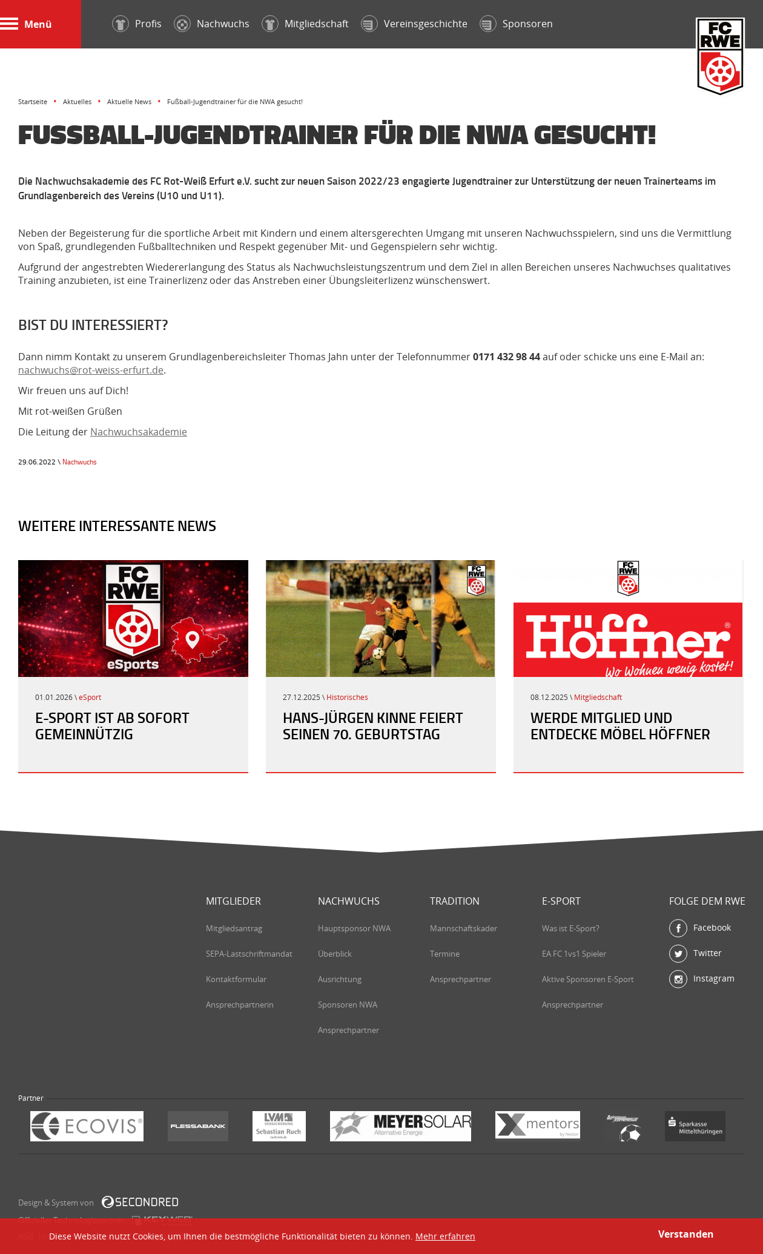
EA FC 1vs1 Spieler (574, 953)
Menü (26, 24)
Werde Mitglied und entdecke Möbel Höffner (620, 725)
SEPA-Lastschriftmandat (249, 953)
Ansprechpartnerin (240, 1004)
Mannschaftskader (463, 928)
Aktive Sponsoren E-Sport (588, 979)
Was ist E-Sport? (571, 928)
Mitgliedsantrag (234, 928)
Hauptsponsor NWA (354, 928)
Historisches (347, 697)
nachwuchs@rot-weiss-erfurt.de (91, 370)
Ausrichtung (340, 979)
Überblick (335, 953)
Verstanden (686, 1234)
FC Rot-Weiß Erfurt (721, 58)
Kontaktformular (236, 979)
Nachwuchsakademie (138, 431)
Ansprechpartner (348, 1030)
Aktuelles (77, 101)
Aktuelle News (129, 101)
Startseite (32, 101)
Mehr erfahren (445, 1236)
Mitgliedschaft (598, 697)
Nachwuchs (79, 462)
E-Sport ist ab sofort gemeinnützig (112, 725)
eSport (90, 697)
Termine (445, 953)
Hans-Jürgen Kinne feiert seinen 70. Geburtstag (373, 725)
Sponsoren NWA (347, 1004)
